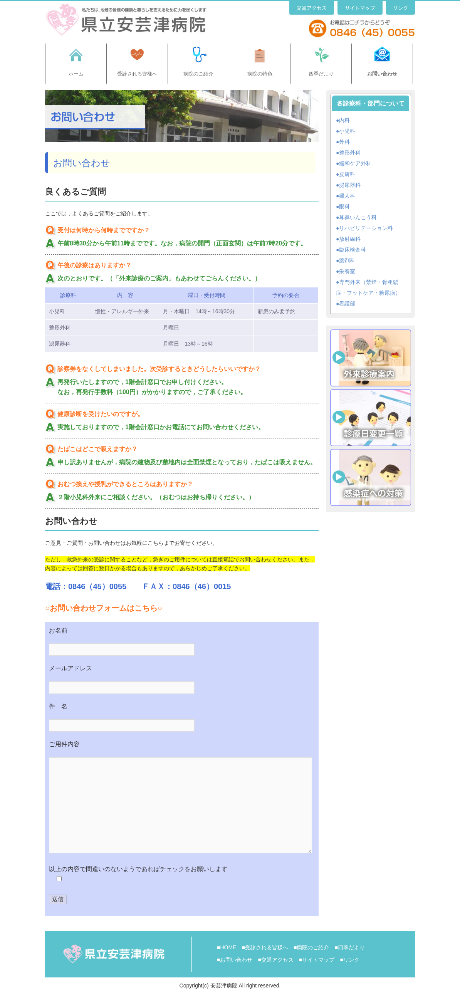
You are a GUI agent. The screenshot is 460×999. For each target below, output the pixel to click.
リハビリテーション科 (366, 228)
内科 (344, 120)
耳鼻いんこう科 (358, 217)
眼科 (344, 206)
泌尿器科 (350, 185)
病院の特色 (259, 74)
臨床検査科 (352, 250)
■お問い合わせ (234, 960)
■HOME (226, 947)
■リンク (349, 960)
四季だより (321, 74)
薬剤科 (347, 260)
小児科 (347, 131)
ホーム (76, 74)
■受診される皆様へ (265, 947)
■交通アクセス (275, 960)
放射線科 (350, 239)
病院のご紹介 (198, 74)
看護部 (347, 304)
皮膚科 (347, 174)
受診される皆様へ (137, 74)
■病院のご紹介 (311, 947)
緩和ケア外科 (355, 163)
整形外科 (350, 152)
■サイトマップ (316, 960)
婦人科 (347, 196)
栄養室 (347, 271)
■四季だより (349, 947)
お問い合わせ (382, 74)
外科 (344, 142)
